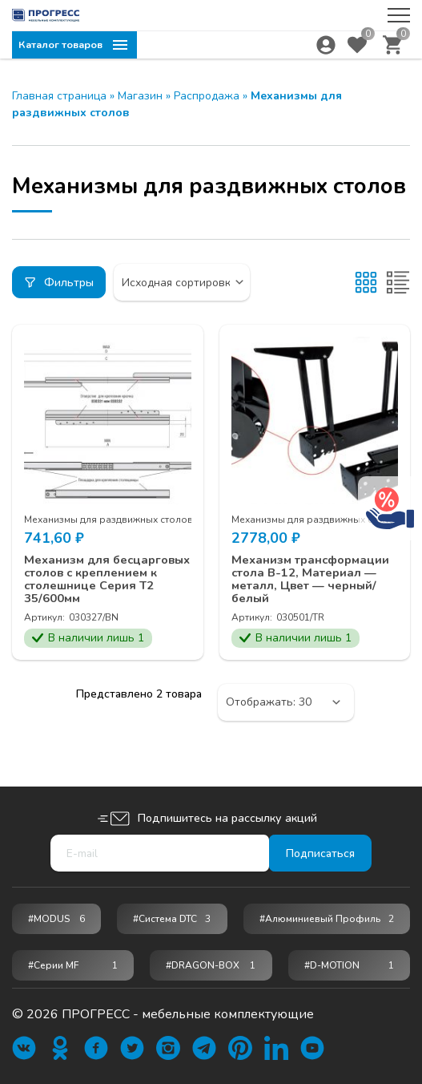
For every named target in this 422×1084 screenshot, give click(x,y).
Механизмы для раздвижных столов (108, 519)
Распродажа (206, 95)
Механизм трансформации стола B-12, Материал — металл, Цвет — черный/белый (310, 581)
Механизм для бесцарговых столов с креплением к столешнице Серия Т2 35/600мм (94, 588)
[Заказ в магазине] (192, 282)
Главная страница (59, 95)
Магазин (140, 95)
